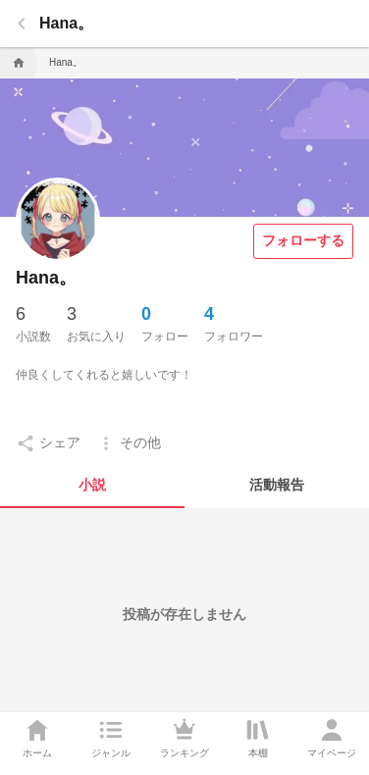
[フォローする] (303, 241)
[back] (21, 23)
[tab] (92, 484)
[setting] (48, 443)
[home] (16, 62)
